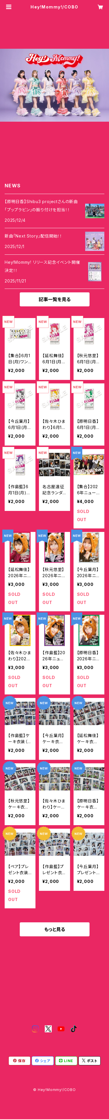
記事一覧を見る (55, 299)
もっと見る (54, 929)
